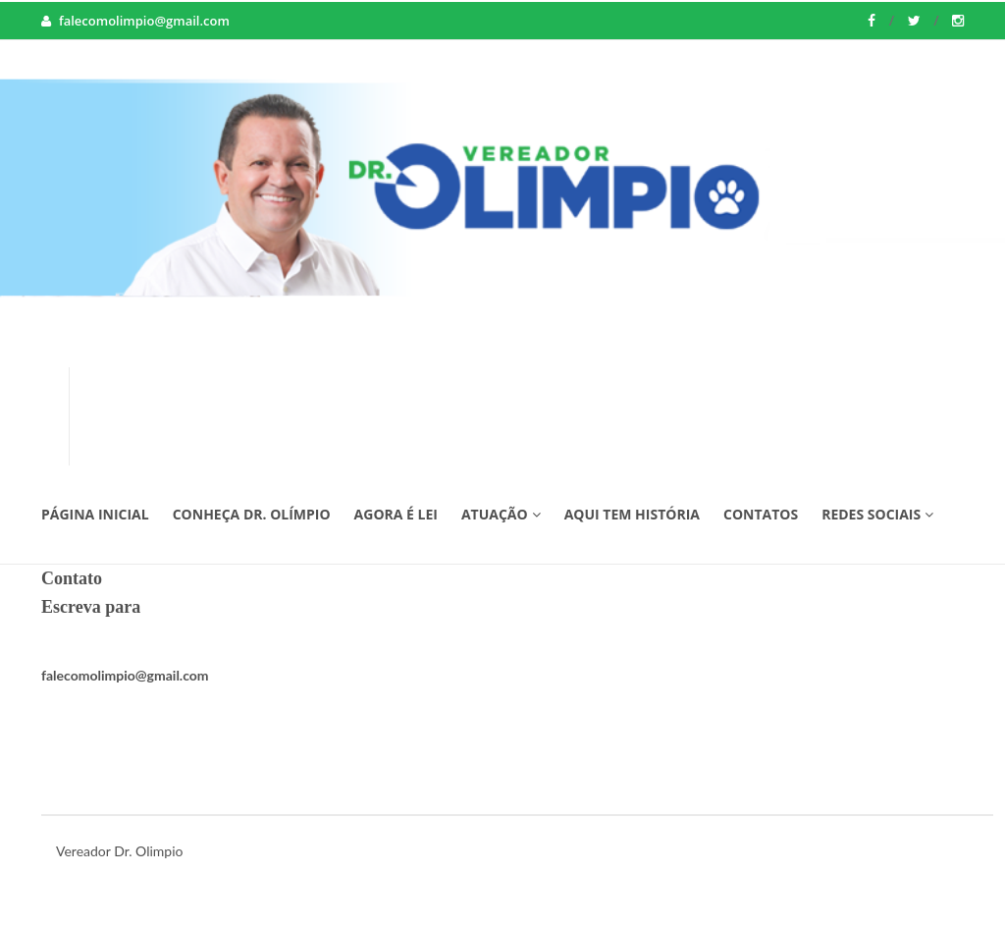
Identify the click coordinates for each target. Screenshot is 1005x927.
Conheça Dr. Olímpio (252, 514)
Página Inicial (95, 514)
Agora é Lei (396, 514)
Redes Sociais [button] (877, 514)
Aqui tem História (632, 514)
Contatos (760, 514)
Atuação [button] (501, 514)
